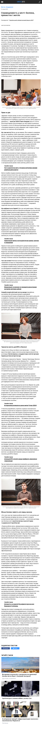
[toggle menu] (2, 2)
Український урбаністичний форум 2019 (21, 20)
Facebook (5, 648)
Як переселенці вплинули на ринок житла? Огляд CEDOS (20, 405)
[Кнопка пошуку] (39, 2)
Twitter (15, 648)
